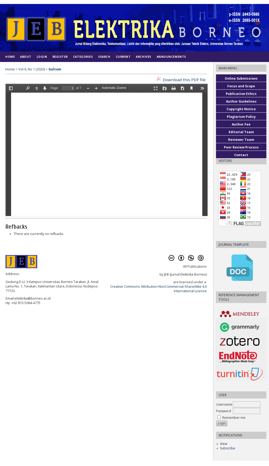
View (223, 443)
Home (10, 57)
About (25, 57)
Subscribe (227, 448)
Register (60, 57)
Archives (143, 57)
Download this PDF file (184, 79)
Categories (83, 57)
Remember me (234, 417)
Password (223, 411)
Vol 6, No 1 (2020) (31, 69)
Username (224, 404)
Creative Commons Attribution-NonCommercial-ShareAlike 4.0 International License (158, 288)
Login (42, 57)
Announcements (171, 57)
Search (104, 57)
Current (123, 57)
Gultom (55, 69)
